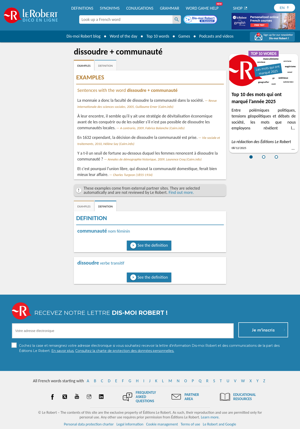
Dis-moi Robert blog (83, 36)
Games (184, 36)
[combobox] (125, 19)
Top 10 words (157, 36)
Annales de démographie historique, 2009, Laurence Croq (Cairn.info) (155, 159)
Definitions (82, 8)
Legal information (129, 424)
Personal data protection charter (89, 424)
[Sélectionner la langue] (284, 8)
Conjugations (139, 8)
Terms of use (190, 424)
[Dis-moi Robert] (200, 20)
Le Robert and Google (219, 424)
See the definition (153, 245)
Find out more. (181, 192)
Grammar (169, 8)
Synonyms (110, 8)
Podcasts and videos (216, 36)
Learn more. (210, 417)
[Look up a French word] (176, 19)
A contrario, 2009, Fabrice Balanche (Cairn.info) (152, 128)
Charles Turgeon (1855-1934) (133, 175)
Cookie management (162, 424)
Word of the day (123, 36)
